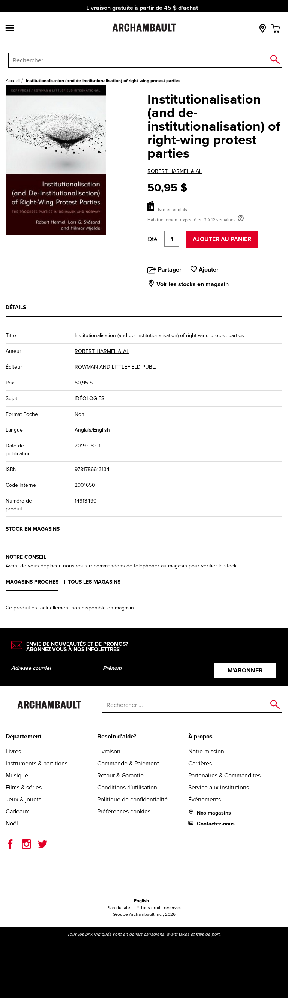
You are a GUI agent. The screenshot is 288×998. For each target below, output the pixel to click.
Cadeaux (17, 811)
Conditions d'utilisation (127, 787)
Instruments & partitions (37, 763)
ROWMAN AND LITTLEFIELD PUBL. (115, 367)
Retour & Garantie (120, 775)
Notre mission (206, 751)
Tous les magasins (94, 582)
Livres (13, 751)
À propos (200, 736)
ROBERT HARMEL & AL (174, 171)
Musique (17, 775)
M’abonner (245, 670)
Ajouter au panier (222, 239)
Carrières (200, 763)
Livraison (108, 751)
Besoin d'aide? (116, 736)
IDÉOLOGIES (89, 398)
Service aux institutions (218, 787)
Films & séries (24, 787)
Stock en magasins (33, 529)
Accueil (13, 80)
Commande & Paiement (128, 763)
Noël (12, 823)
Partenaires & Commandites (224, 775)
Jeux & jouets (23, 799)
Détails (16, 307)
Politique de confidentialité (132, 799)
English (141, 900)
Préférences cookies (123, 811)
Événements (204, 799)
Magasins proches (32, 582)
